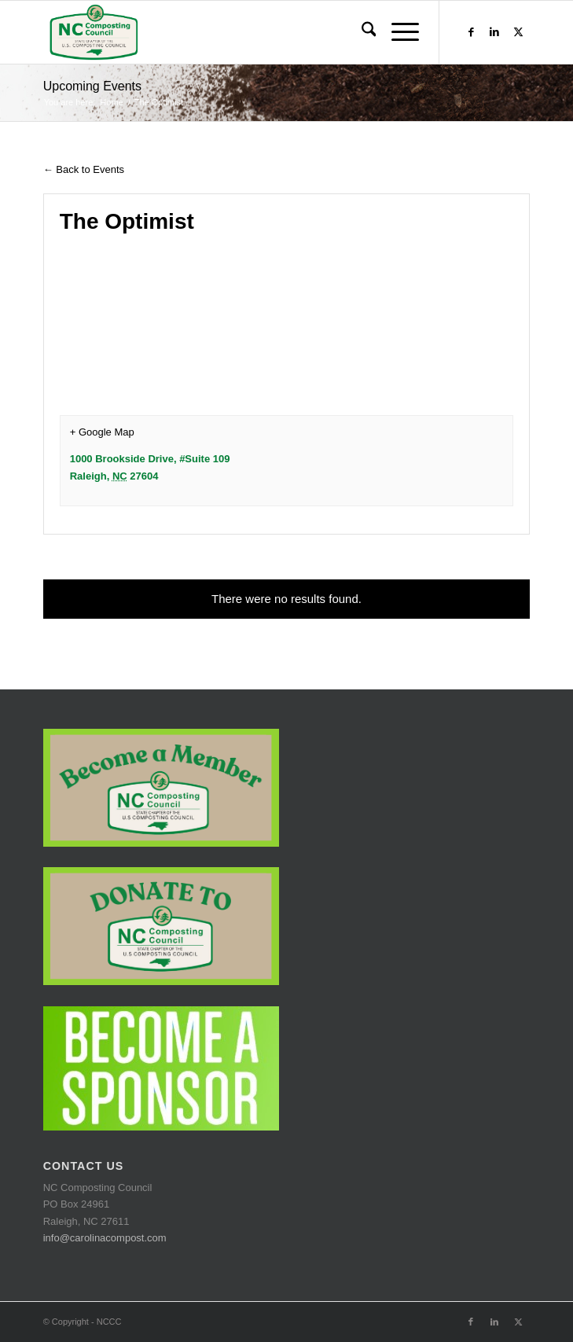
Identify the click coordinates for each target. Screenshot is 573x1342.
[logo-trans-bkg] (238, 32)
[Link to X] (518, 32)
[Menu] (397, 32)
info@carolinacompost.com (105, 1238)
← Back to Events (83, 169)
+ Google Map (102, 432)
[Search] (361, 32)
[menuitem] (361, 32)
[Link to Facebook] (471, 32)
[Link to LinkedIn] (494, 32)
